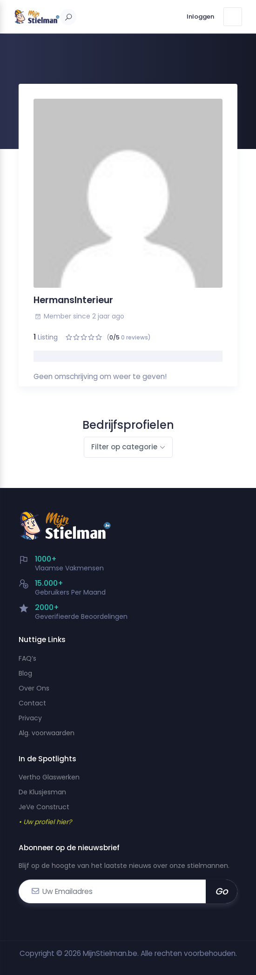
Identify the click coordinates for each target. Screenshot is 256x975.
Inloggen (200, 16)
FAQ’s (27, 658)
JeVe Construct (44, 807)
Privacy (30, 718)
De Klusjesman (42, 792)
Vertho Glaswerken (49, 777)
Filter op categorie (124, 447)
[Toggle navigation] (232, 16)
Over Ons (34, 688)
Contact (32, 703)
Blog (25, 673)
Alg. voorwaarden (46, 733)
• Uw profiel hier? (45, 821)
